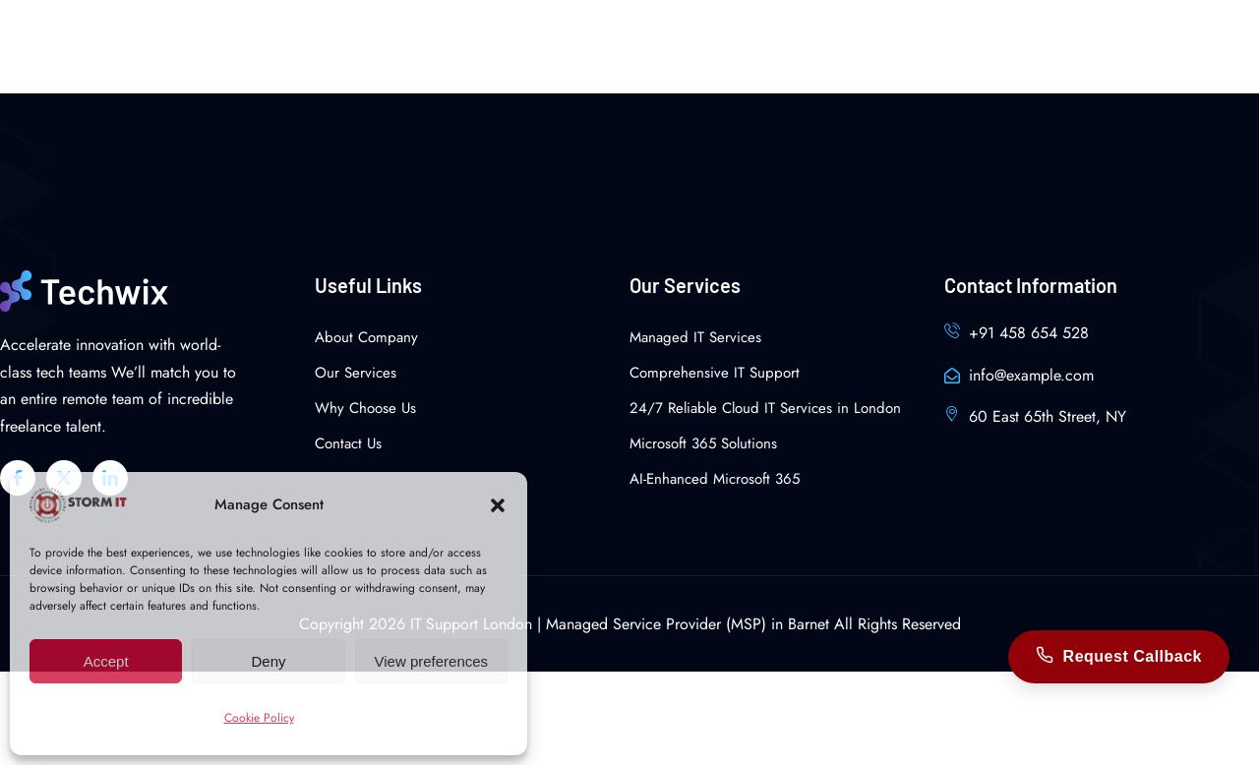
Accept (106, 661)
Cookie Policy (259, 718)
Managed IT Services (695, 337)
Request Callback (1119, 657)
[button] (498, 505)
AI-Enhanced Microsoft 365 (715, 479)
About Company (366, 337)
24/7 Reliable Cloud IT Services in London (765, 408)
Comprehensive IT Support (715, 372)
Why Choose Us (365, 408)
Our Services (355, 372)
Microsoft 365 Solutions (703, 443)
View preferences (432, 661)
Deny (268, 661)
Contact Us (348, 443)
